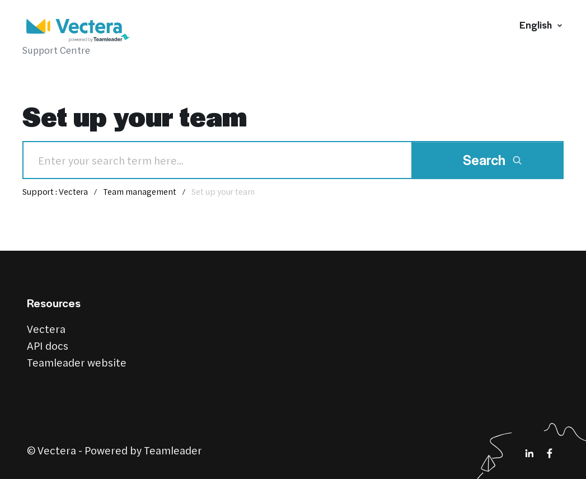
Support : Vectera (55, 191)
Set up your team (223, 191)
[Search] (217, 160)
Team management (139, 191)
